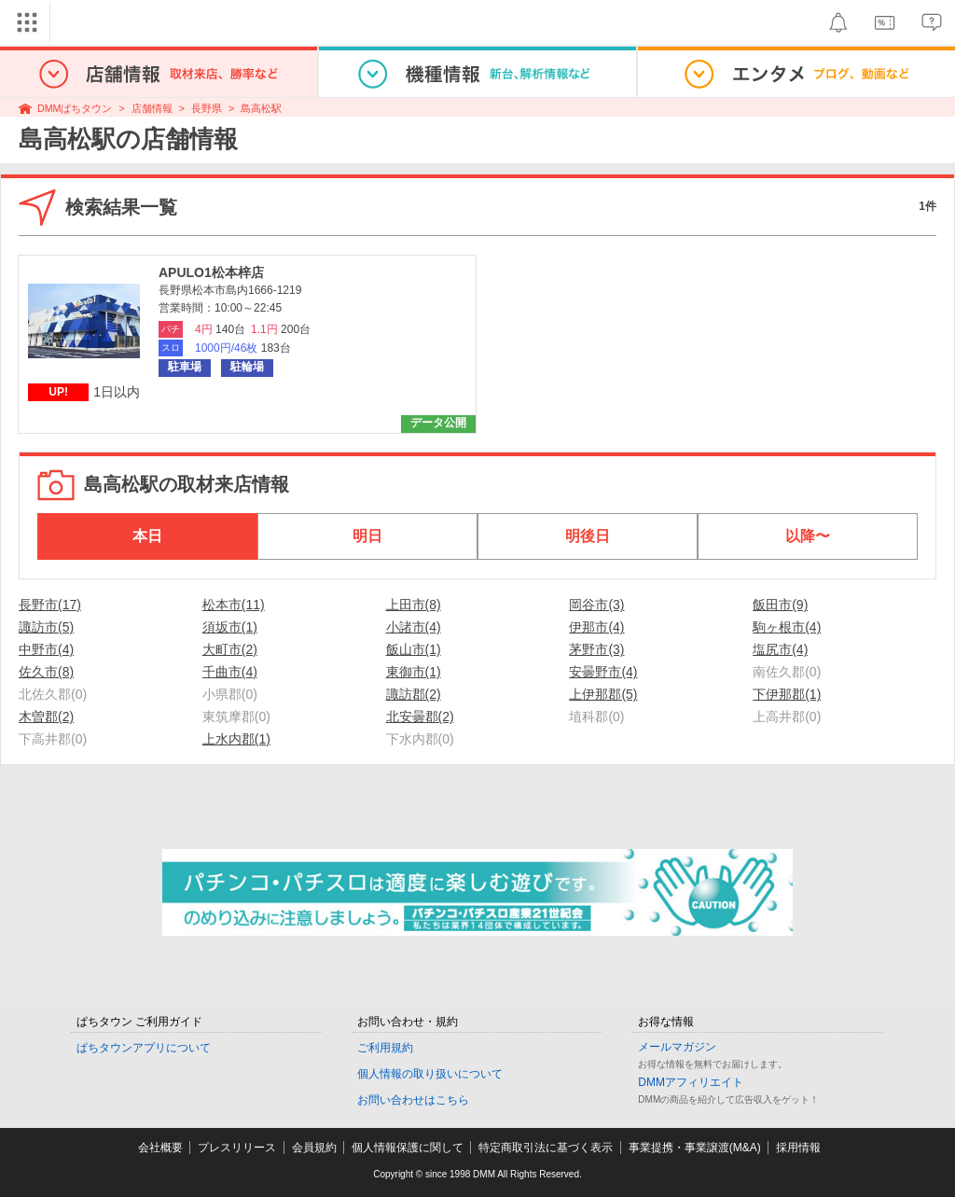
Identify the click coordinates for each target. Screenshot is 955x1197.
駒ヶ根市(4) (787, 626)
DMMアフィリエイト (690, 1082)
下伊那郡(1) (787, 694)
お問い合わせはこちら (413, 1100)
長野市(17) (50, 604)
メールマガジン (677, 1046)
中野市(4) (46, 649)
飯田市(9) (780, 604)
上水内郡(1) (236, 738)
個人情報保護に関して (408, 1147)
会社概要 (160, 1147)
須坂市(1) (229, 626)
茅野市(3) (596, 649)
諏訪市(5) (46, 626)
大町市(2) (229, 649)
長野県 (206, 108)
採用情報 (798, 1147)
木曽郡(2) (46, 716)
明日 (367, 536)
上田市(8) (413, 604)
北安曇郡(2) (420, 716)
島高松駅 (261, 108)
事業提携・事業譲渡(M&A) (695, 1147)
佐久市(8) (46, 671)
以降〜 (807, 536)
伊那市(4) (596, 626)
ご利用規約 (385, 1047)
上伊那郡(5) (603, 694)
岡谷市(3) (596, 604)
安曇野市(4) (603, 671)
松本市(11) (233, 604)
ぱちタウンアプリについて (143, 1047)
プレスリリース (237, 1147)
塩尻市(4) (780, 649)
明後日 (587, 536)
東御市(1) (413, 671)
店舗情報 (152, 108)
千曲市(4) (229, 671)
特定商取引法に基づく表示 (545, 1147)
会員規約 (314, 1147)
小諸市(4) (413, 626)
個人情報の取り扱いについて (430, 1073)
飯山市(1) (413, 649)
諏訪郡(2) (413, 694)
